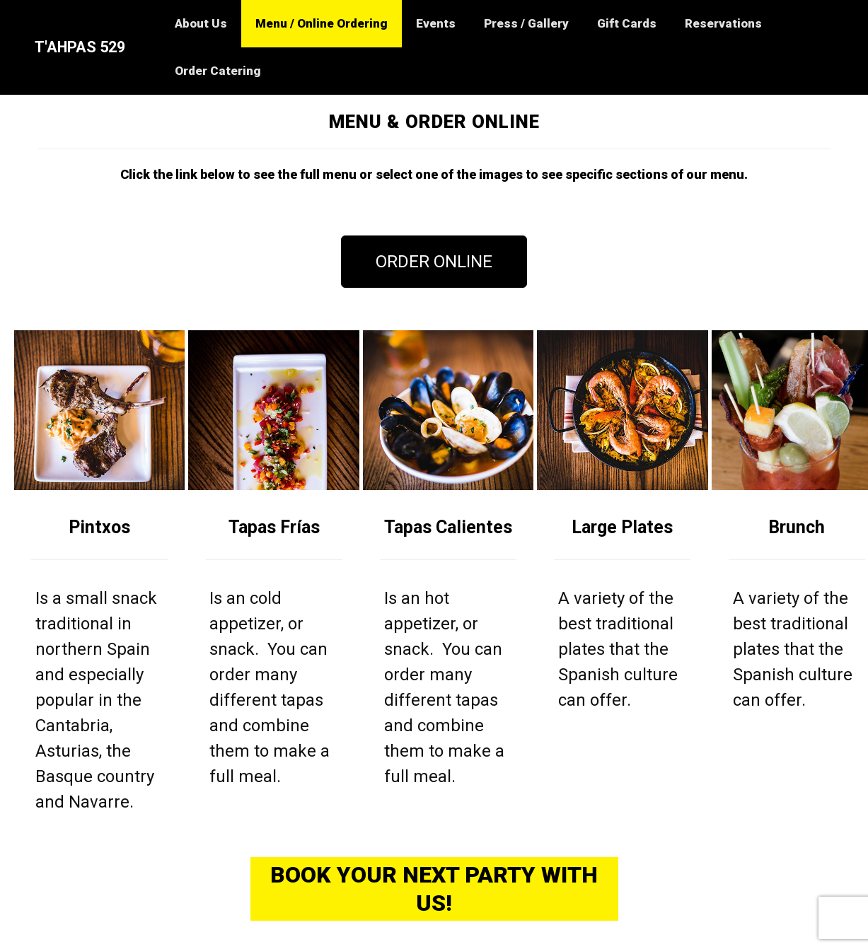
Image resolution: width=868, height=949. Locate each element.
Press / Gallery (526, 23)
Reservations (723, 23)
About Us (201, 23)
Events (436, 23)
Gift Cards (626, 23)
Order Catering (218, 71)
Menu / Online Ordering (321, 23)
